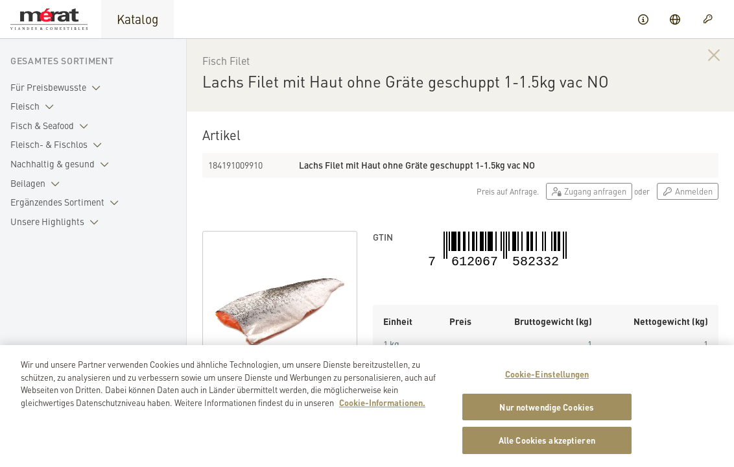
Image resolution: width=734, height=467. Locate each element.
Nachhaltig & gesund (62, 164)
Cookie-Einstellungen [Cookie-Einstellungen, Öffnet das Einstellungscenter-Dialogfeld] (547, 377)
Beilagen (37, 183)
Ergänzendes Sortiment (67, 202)
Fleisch (34, 106)
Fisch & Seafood (51, 126)
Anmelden (688, 191)
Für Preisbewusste (58, 87)
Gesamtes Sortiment (62, 60)
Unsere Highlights (57, 222)
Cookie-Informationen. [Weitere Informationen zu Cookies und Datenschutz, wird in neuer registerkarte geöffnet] (382, 405)
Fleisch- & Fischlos (58, 145)
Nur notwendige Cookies (546, 409)
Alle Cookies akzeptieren (547, 443)
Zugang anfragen (589, 191)
